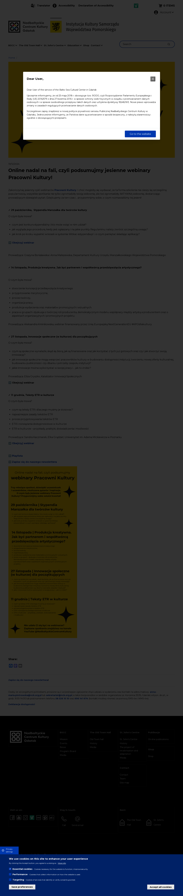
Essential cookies (22, 869)
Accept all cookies (161, 886)
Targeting (18, 879)
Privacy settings (9, 850)
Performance (20, 874)
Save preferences (22, 886)
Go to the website (140, 134)
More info (62, 863)
